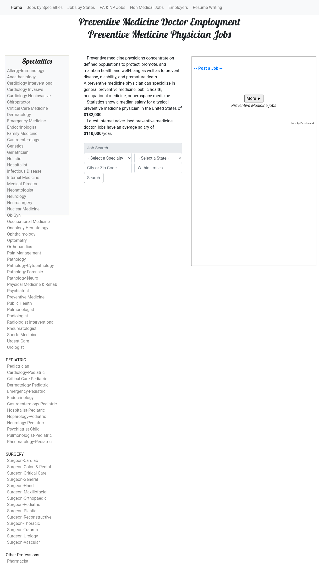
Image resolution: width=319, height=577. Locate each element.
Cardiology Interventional (30, 83)
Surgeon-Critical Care (26, 473)
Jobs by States (81, 7)
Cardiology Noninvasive (29, 95)
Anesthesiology (21, 76)
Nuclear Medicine (23, 208)
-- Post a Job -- (208, 68)
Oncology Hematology (27, 227)
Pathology (16, 259)
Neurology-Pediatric (25, 422)
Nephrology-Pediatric (26, 416)
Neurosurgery (19, 202)
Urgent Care (18, 341)
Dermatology (19, 114)
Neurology (16, 196)
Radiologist (17, 315)
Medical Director (22, 183)
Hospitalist (17, 164)
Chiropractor (18, 102)
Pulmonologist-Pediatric (29, 435)
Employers (178, 7)
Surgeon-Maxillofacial (27, 491)
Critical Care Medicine (27, 108)
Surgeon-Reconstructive (29, 517)
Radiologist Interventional (30, 322)
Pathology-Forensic (25, 271)
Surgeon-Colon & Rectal (29, 466)
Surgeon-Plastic (21, 510)
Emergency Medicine (26, 120)
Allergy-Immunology (25, 70)
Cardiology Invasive (25, 89)
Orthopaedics (19, 246)
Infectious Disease (24, 171)
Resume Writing (207, 7)
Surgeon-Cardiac (22, 460)
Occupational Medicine (28, 221)
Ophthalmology (21, 234)
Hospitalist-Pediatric (26, 410)
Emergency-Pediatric (26, 391)
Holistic (14, 158)
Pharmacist (18, 561)
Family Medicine (22, 133)
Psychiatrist (18, 290)
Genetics (15, 146)
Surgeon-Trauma (22, 529)
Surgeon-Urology (22, 536)
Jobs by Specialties (45, 7)
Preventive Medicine (26, 297)
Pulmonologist (20, 309)
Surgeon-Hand (20, 485)
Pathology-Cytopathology (30, 265)
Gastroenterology (23, 139)
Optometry (17, 240)
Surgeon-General (22, 479)
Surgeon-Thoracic (23, 523)
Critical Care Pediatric (27, 378)
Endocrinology (20, 397)
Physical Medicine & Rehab (32, 284)
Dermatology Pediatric (27, 385)
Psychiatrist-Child (23, 429)
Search (93, 177)
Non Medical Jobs (147, 7)
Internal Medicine (23, 177)
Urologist (15, 347)
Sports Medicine (22, 334)
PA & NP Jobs (112, 7)
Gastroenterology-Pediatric (32, 403)
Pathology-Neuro (22, 278)
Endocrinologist (21, 127)
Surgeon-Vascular (23, 542)
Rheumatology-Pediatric (29, 441)
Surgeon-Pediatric (23, 504)
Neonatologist (20, 190)
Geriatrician (18, 152)
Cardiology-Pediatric (26, 372)
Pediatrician (18, 366)
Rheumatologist (21, 328)
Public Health (19, 303)
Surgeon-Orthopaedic (27, 498)
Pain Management (24, 253)
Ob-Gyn (14, 215)
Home (16, 7)
